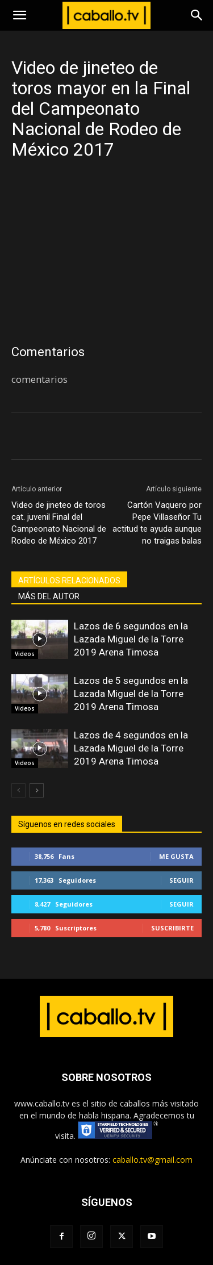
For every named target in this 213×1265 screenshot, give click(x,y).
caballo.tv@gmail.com (152, 1159)
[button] (19, 15)
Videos (25, 654)
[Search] (197, 15)
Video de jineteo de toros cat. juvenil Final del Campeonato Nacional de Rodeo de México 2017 (58, 523)
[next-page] (37, 790)
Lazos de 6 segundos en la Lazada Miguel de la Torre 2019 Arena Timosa (131, 639)
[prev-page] (18, 790)
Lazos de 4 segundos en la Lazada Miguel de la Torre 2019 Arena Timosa (131, 748)
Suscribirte (172, 928)
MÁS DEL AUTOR (49, 596)
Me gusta (176, 856)
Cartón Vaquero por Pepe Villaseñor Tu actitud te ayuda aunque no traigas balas (157, 523)
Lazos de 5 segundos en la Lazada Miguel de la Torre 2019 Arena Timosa (131, 693)
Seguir (181, 880)
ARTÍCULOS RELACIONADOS (69, 580)
